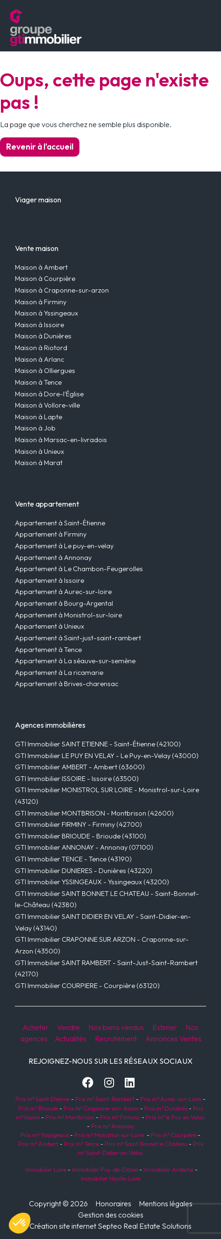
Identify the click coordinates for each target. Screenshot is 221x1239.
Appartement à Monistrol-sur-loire (68, 615)
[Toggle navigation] (168, 27)
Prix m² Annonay (113, 1126)
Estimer (164, 1027)
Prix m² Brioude (38, 1108)
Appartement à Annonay (53, 557)
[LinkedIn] (130, 1082)
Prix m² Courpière (173, 1135)
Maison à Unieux (39, 451)
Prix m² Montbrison (69, 1117)
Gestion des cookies (110, 1214)
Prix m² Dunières (165, 1108)
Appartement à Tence (48, 649)
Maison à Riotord (41, 348)
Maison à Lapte (38, 417)
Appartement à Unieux (49, 626)
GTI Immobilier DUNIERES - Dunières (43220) (83, 871)
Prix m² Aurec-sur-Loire (170, 1099)
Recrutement (116, 1038)
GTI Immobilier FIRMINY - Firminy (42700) (78, 824)
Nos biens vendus (116, 1027)
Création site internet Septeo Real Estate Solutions (110, 1226)
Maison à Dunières (43, 336)
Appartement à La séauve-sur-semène (75, 661)
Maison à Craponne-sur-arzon (62, 290)
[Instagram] (109, 1082)
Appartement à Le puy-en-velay (64, 546)
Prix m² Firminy (120, 1117)
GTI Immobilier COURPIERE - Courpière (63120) (87, 985)
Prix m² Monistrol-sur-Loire (109, 1135)
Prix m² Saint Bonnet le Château (146, 1143)
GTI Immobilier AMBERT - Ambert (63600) (80, 767)
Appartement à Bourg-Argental (64, 603)
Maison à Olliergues (45, 370)
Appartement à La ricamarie (59, 672)
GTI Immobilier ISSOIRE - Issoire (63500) (77, 778)
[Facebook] (87, 1082)
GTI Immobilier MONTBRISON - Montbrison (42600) (94, 813)
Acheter (35, 1027)
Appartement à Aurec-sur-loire (63, 591)
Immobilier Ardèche (167, 1169)
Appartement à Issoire (49, 580)
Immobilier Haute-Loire (111, 1178)
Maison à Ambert (41, 267)
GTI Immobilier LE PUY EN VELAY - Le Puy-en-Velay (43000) (107, 756)
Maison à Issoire (39, 325)
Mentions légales (165, 1203)
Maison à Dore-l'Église (49, 394)
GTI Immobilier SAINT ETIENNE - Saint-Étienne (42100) (98, 744)
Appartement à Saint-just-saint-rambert (78, 638)
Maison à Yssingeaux (46, 313)
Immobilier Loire (45, 1169)
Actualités (70, 1038)
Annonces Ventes (173, 1038)
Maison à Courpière (45, 278)
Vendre (68, 1027)
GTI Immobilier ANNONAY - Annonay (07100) (84, 847)
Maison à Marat (39, 462)
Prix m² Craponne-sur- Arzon (101, 1108)
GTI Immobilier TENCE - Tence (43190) (73, 859)
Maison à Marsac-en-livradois (61, 440)
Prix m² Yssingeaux (45, 1135)
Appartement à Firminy (50, 534)
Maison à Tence (38, 382)
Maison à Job (35, 428)
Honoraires (113, 1203)
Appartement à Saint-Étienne (60, 523)
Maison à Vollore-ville (47, 405)
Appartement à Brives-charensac (66, 684)
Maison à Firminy (40, 302)
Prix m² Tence (81, 1143)
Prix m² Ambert (38, 1143)
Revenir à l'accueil (39, 146)
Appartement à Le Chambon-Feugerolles (79, 569)
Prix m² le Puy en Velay (175, 1117)
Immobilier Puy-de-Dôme (104, 1169)
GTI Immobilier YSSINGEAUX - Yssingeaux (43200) (92, 882)
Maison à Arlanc (39, 359)
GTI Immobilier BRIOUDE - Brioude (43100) (80, 836)
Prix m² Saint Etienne (42, 1099)
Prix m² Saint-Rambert (105, 1099)
